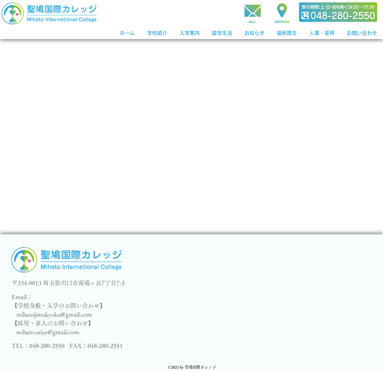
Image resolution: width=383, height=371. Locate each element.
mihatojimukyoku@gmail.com (54, 314)
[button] (189, 33)
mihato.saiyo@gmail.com (47, 332)
